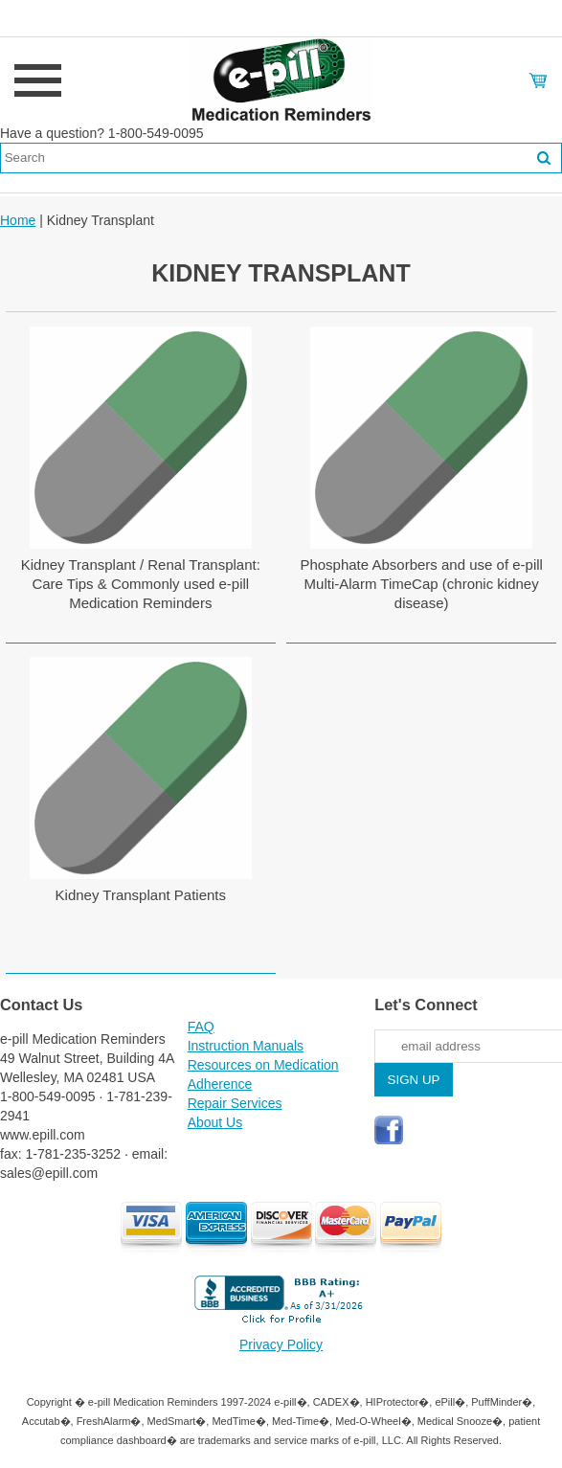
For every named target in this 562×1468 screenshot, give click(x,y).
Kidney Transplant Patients (141, 895)
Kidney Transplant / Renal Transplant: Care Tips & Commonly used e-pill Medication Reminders (140, 583)
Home (17, 220)
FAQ (201, 1026)
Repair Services (235, 1103)
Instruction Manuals (245, 1045)
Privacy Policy (281, 1344)
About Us (215, 1122)
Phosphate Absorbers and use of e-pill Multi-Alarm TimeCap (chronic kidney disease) (421, 583)
